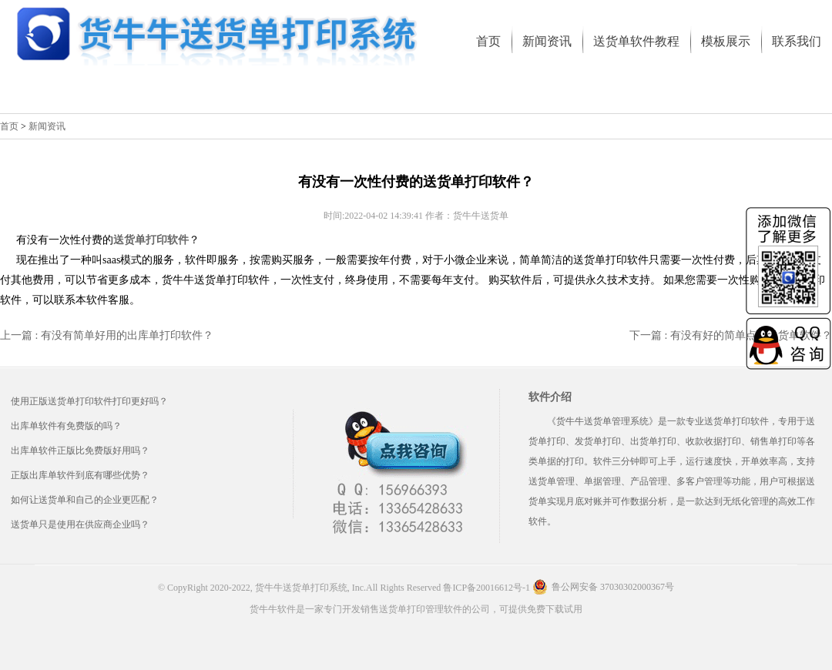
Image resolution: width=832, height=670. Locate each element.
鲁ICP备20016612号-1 (486, 587)
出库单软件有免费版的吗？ (66, 425)
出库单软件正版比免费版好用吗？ (80, 450)
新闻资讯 (47, 126)
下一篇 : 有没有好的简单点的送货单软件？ (730, 335)
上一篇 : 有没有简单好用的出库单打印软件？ (106, 335)
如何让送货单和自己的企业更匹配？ (85, 499)
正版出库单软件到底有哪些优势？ (80, 475)
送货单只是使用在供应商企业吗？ (80, 524)
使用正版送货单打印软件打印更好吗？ (89, 401)
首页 (9, 126)
